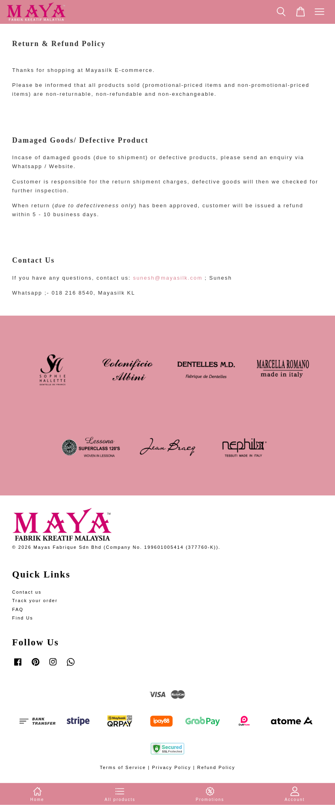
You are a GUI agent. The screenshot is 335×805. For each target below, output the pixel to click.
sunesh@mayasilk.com (167, 278)
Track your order (35, 600)
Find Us (22, 617)
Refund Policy (216, 767)
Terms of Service (123, 767)
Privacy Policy (171, 767)
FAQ (17, 609)
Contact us (27, 592)
